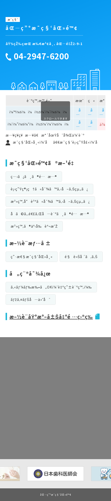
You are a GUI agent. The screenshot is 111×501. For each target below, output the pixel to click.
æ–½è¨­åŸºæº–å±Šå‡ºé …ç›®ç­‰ (51, 316)
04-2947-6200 (41, 56)
